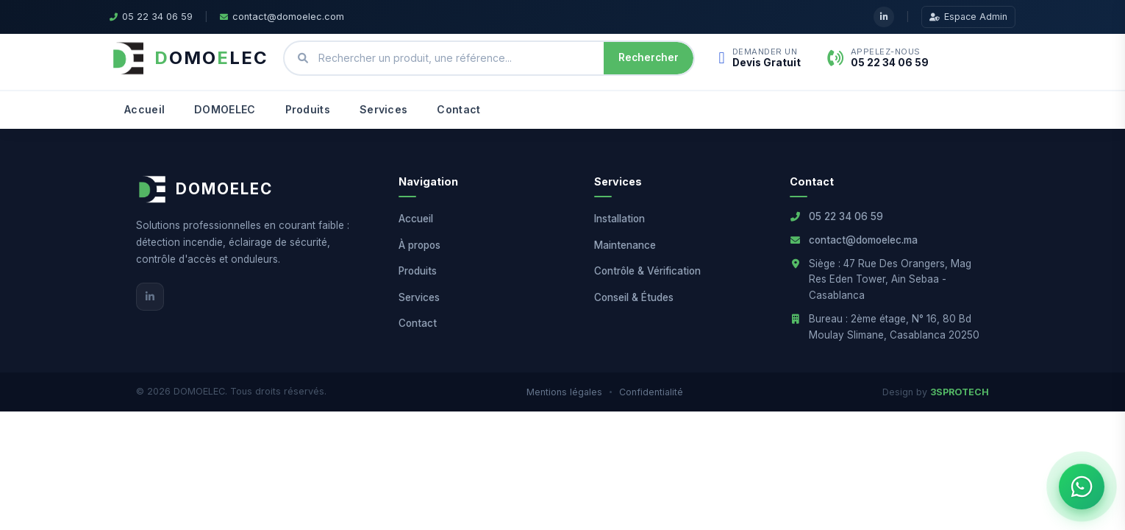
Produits (307, 109)
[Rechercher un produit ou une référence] (456, 58)
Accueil (144, 109)
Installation (619, 219)
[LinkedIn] (150, 297)
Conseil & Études (634, 297)
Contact (458, 109)
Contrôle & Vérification (647, 271)
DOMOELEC (224, 109)
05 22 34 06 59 (846, 216)
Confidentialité (651, 392)
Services (383, 109)
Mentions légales (564, 392)
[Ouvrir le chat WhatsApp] (1081, 486)
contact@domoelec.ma (863, 240)
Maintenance (625, 245)
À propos (419, 245)
